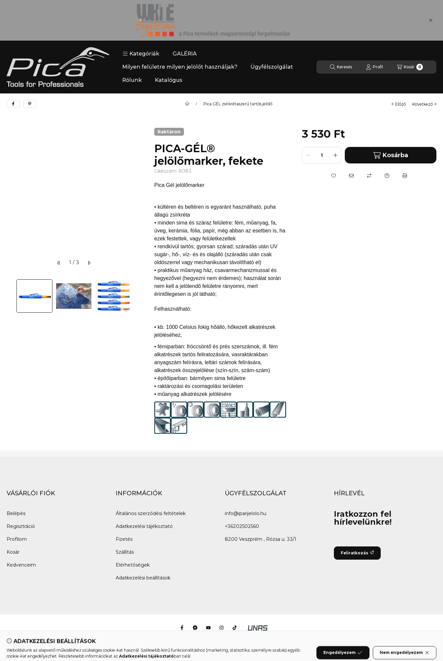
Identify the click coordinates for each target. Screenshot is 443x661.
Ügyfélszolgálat (272, 67)
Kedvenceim (21, 565)
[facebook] (13, 104)
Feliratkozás (357, 552)
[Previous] (10, 296)
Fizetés (124, 539)
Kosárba (390, 155)
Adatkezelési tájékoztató (144, 526)
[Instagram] (221, 627)
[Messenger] (195, 627)
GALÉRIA (185, 54)
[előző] (58, 262)
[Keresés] (341, 67)
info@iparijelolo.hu (245, 513)
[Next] (137, 296)
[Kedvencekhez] (333, 175)
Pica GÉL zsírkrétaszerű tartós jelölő (237, 104)
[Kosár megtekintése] (410, 67)
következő (424, 104)
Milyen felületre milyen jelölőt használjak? (179, 67)
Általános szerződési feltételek (151, 513)
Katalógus (168, 80)
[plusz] (335, 155)
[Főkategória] (187, 104)
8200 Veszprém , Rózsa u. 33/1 (260, 539)
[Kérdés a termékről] (387, 175)
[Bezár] (430, 20)
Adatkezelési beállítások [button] (143, 578)
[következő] (89, 262)
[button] (141, 53)
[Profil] (374, 67)
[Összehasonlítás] (369, 175)
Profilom (17, 539)
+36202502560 (242, 526)
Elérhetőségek (133, 565)
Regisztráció (21, 526)
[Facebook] (182, 627)
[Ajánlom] (351, 175)
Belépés (16, 513)
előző (399, 104)
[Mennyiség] (321, 155)
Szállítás (125, 552)
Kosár (13, 552)
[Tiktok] (234, 627)
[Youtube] (208, 627)
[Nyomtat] (404, 175)
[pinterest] (29, 104)
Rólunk (132, 80)
